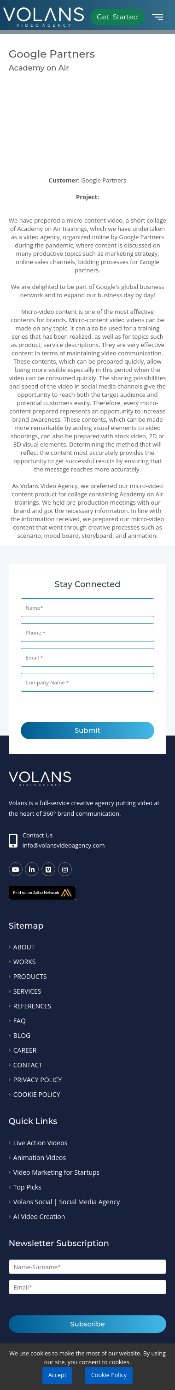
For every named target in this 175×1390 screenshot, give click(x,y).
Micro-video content (49, 311)
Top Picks (27, 1187)
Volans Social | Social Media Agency (66, 1201)
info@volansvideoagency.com (64, 845)
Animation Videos (39, 1157)
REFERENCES (32, 1005)
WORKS (24, 961)
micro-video (146, 486)
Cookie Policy (109, 1375)
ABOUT (24, 946)
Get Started (117, 16)
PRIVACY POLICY (37, 1079)
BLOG (21, 1035)
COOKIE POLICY (36, 1094)
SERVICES (27, 991)
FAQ (19, 1020)
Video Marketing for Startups (56, 1172)
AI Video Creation (39, 1216)
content (22, 494)
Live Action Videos (40, 1142)
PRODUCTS (30, 976)
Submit (87, 730)
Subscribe (87, 1323)
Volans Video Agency (48, 486)
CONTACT (27, 1064)
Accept (57, 1375)
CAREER (25, 1050)
